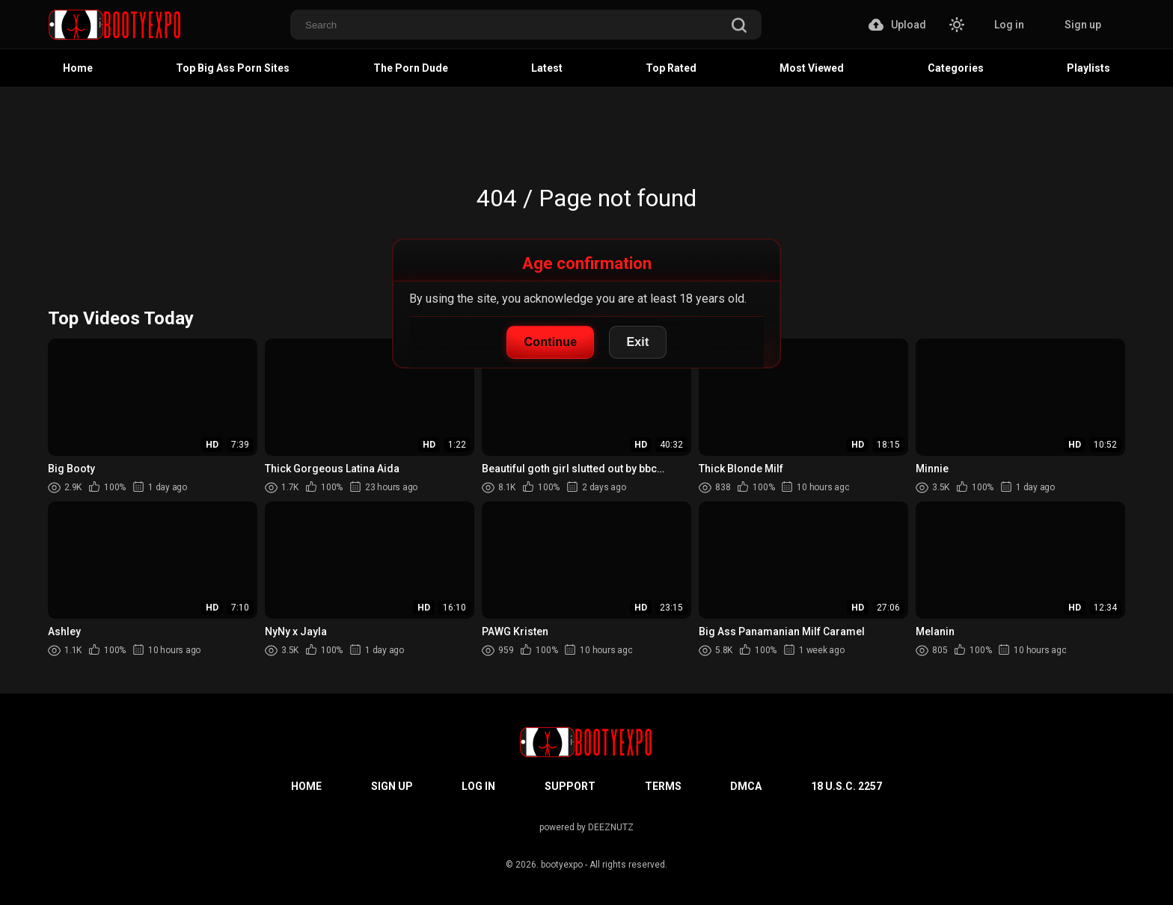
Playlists (1088, 68)
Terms (663, 786)
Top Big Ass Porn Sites (233, 68)
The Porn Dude (410, 68)
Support (570, 786)
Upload (897, 24)
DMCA (746, 786)
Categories (956, 68)
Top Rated (671, 68)
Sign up (1083, 25)
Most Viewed (812, 68)
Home (78, 68)
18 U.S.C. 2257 (846, 786)
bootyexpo (562, 864)
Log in (1009, 25)
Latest (547, 68)
